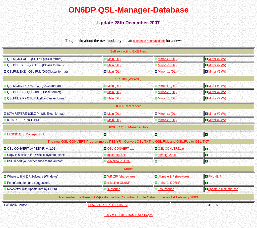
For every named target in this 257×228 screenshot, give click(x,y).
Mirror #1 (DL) (167, 59)
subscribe (113, 189)
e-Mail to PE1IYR (119, 161)
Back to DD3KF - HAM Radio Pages (128, 215)
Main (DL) (114, 59)
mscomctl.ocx (116, 155)
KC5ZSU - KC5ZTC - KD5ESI (107, 205)
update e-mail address (223, 189)
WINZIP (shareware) (121, 176)
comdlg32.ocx (167, 155)
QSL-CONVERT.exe (121, 148)
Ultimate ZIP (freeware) (173, 176)
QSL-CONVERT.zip (171, 148)
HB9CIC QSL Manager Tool (25, 134)
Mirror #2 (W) (217, 59)
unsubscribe (166, 189)
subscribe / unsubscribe (149, 41)
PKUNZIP (214, 176)
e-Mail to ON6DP (118, 183)
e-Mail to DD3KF (169, 183)
